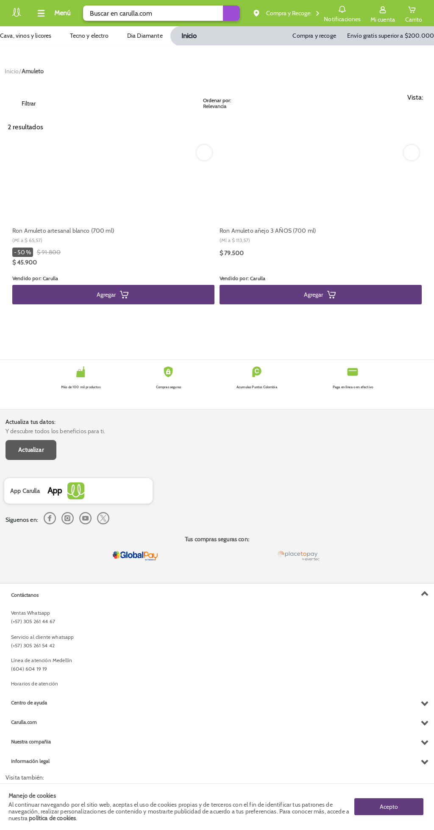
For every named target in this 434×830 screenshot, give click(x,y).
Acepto (389, 807)
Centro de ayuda (29, 702)
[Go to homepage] (12, 71)
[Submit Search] (232, 13)
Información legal (30, 761)
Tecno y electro (89, 35)
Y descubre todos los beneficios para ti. (55, 431)
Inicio (189, 36)
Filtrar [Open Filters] (23, 103)
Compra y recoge (314, 35)
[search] (162, 13)
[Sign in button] (383, 13)
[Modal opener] (65, 252)
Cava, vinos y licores (25, 35)
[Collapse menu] (52, 13)
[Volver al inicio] (16, 15)
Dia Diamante (145, 35)
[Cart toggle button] (413, 13)
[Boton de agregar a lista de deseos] (204, 152)
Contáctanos (25, 595)
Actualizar (31, 450)
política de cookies (52, 818)
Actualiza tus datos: (31, 421)
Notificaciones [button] (342, 12)
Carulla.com (24, 722)
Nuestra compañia (31, 741)
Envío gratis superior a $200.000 (390, 35)
